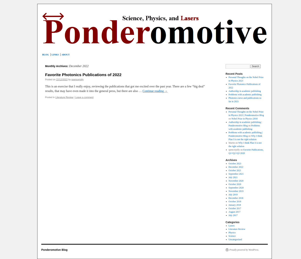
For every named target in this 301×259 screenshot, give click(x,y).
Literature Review (64, 97)
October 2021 (235, 170)
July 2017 (233, 215)
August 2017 (235, 211)
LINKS (55, 54)
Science (232, 236)
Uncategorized (235, 239)
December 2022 (236, 167)
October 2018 (235, 201)
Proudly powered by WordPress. (244, 249)
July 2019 (233, 194)
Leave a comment (84, 97)
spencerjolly (77, 79)
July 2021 (233, 177)
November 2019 (236, 191)
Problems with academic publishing (245, 94)
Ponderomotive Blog (54, 249)
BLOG (45, 54)
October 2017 (235, 208)
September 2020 (236, 187)
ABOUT (65, 54)
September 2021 (236, 174)
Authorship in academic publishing (245, 91)
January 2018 (235, 205)
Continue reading (155, 91)
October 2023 (235, 163)
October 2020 (235, 184)
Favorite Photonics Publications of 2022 (83, 74)
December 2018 (236, 198)
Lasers (232, 225)
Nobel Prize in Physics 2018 (245, 118)
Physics (232, 232)
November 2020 (236, 180)
